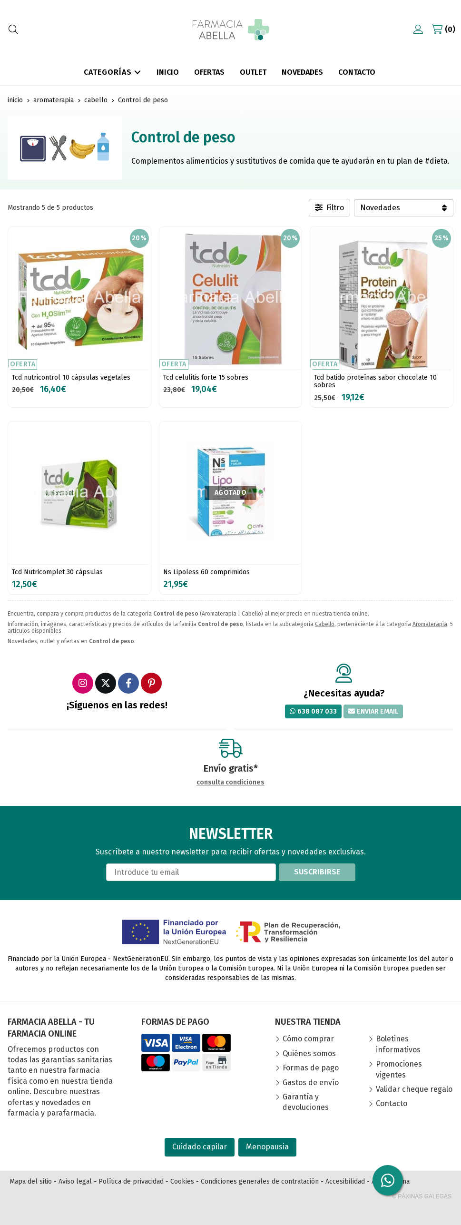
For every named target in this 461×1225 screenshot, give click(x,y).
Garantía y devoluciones (306, 1102)
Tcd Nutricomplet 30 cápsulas (57, 572)
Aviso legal (75, 1181)
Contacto (391, 1103)
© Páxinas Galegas (421, 1196)
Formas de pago (311, 1067)
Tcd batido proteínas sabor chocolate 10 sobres (375, 381)
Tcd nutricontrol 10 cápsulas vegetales (71, 377)
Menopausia (267, 1146)
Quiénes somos (309, 1053)
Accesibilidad (345, 1181)
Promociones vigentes (399, 1069)
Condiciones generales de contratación (260, 1181)
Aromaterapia (429, 624)
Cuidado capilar (199, 1146)
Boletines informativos (398, 1044)
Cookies (182, 1181)
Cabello (324, 624)
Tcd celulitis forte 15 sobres (205, 377)
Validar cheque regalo (414, 1089)
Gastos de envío (311, 1082)
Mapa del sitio (31, 1181)
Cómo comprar (308, 1038)
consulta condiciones (230, 782)
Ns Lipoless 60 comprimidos (206, 572)
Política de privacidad (131, 1181)
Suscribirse (317, 871)
